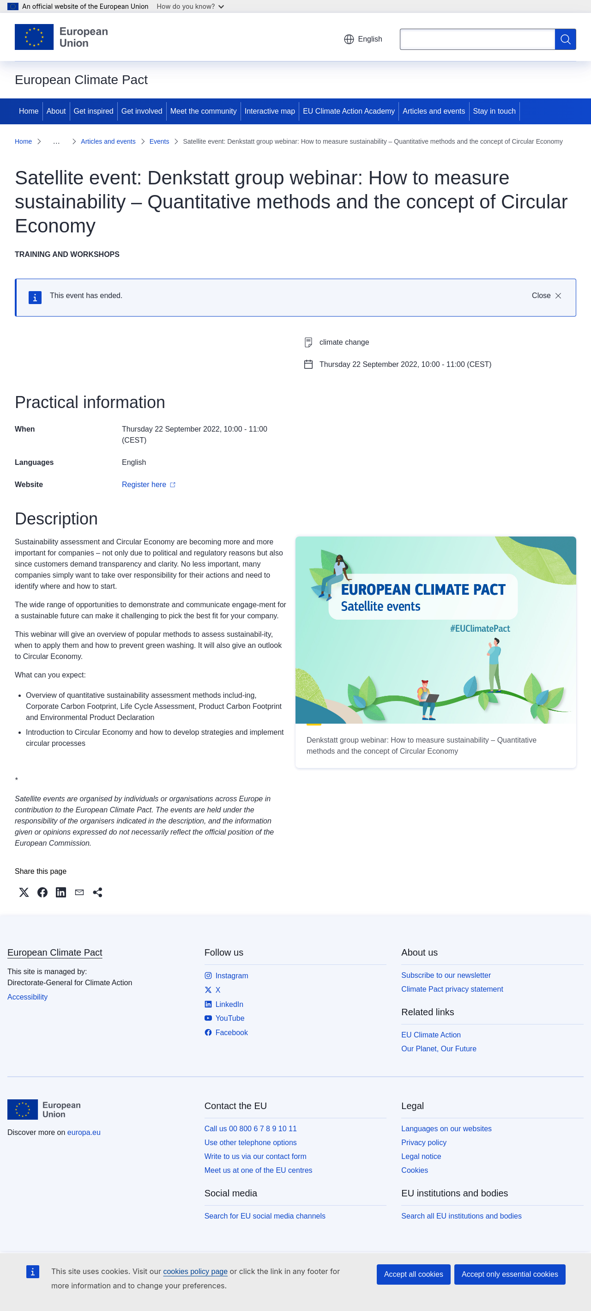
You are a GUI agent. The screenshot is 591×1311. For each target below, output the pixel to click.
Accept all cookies (413, 1274)
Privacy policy (423, 1142)
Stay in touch (494, 111)
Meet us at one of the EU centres (259, 1170)
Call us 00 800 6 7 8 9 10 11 (251, 1129)
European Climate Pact (55, 952)
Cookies (414, 1170)
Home (29, 111)
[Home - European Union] (61, 37)
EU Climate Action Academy (349, 111)
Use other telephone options (251, 1142)
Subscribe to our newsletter (446, 975)
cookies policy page (195, 1271)
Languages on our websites (446, 1129)
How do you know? (190, 6)
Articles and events (434, 111)
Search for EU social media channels (265, 1216)
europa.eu (84, 1132)
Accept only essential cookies (510, 1274)
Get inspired (94, 111)
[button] (24, 892)
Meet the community (203, 111)
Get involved (142, 111)
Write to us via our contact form (256, 1156)
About (56, 111)
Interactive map (270, 111)
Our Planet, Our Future (438, 1049)
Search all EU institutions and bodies (461, 1216)
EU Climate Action (431, 1035)
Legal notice (421, 1156)
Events (159, 141)
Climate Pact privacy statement (452, 989)
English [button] (363, 39)
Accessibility (27, 997)
